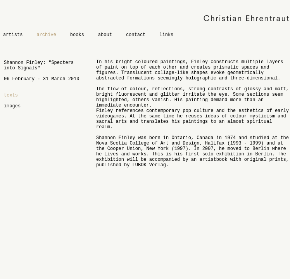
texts (11, 95)
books (77, 35)
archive (46, 35)
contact (135, 35)
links (166, 35)
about (105, 35)
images (12, 106)
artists (12, 35)
